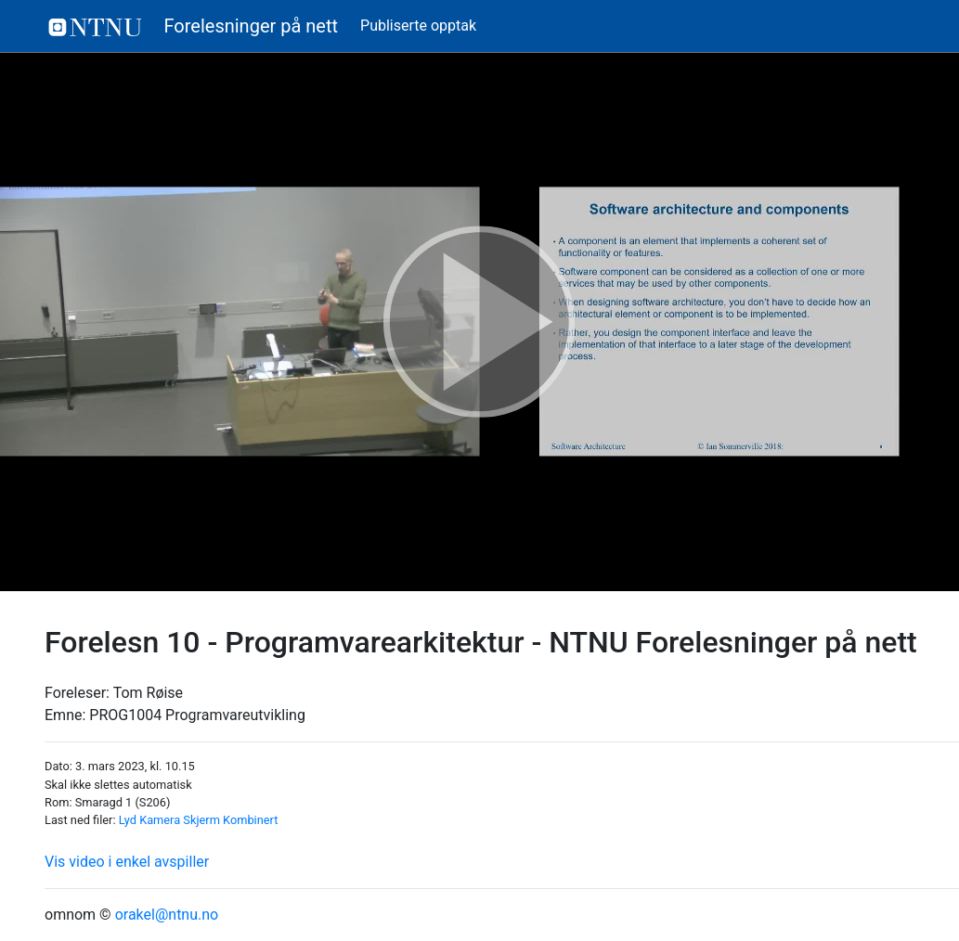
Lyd (127, 820)
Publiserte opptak (418, 25)
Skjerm (201, 820)
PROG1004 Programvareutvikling (197, 715)
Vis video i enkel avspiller (127, 861)
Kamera (159, 820)
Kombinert (250, 820)
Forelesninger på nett (193, 26)
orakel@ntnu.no (167, 914)
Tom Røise (148, 693)
